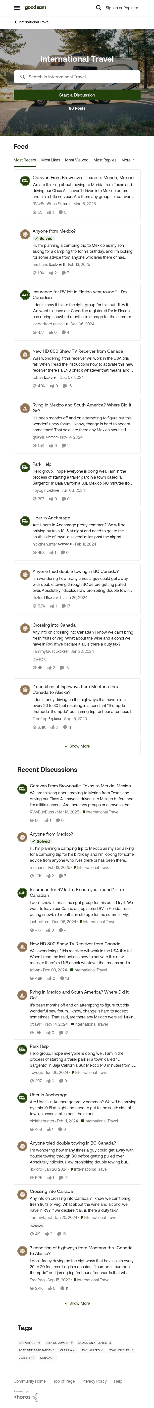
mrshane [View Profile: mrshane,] (38, 867)
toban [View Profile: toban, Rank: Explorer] (38, 377)
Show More (77, 746)
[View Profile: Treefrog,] (22, 1251)
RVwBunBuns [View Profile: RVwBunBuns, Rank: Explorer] (45, 203)
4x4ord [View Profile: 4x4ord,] (36, 1169)
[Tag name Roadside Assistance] (36, 1350)
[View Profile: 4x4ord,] (22, 1146)
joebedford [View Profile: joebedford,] (40, 921)
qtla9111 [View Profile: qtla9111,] (36, 1024)
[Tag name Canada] (40, 659)
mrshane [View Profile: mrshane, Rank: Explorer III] (40, 264)
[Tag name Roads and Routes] (94, 1343)
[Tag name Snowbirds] (29, 1343)
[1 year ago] (84, 204)
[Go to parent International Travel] (99, 812)
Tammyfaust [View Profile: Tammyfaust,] (41, 1217)
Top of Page (64, 1381)
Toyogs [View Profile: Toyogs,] (36, 1072)
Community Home (30, 1381)
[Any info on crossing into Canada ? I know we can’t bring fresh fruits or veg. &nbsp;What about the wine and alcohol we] (83, 638)
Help (118, 1381)
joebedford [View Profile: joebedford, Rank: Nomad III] (42, 324)
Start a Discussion (77, 95)
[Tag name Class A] (68, 1350)
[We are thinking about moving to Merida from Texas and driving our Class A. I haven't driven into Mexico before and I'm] (83, 191)
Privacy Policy (94, 1381)
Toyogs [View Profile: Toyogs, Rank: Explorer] (39, 490)
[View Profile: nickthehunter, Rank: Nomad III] (25, 521)
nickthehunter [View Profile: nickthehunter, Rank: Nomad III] (45, 544)
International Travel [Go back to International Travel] (31, 22)
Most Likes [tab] (50, 160)
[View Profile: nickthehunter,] (22, 1098)
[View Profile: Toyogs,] (22, 1050)
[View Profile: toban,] (22, 947)
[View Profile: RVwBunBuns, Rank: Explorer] (25, 181)
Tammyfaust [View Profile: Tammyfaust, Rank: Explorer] (44, 651)
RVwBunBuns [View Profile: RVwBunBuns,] (42, 812)
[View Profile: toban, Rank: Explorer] (25, 354)
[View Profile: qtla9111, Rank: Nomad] (25, 408)
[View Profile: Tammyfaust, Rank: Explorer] (25, 628)
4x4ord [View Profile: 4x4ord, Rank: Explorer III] (39, 598)
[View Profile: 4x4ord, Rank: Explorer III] (25, 575)
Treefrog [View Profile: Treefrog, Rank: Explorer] (40, 718)
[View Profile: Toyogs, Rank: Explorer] (25, 467)
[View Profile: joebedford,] (22, 893)
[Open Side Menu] (16, 7)
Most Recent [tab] (25, 160)
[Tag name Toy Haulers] (92, 1350)
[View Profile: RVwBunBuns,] (22, 789)
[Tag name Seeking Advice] (59, 1343)
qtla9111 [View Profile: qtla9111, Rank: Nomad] (39, 437)
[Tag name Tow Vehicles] (121, 1350)
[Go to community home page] (35, 7)
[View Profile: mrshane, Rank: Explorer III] (25, 234)
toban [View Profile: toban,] (35, 970)
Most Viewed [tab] (77, 160)
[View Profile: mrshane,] (22, 837)
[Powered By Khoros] (77, 1396)
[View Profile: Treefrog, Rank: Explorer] (25, 690)
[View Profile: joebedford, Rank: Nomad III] (25, 295)
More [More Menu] (127, 160)
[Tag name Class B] (26, 1357)
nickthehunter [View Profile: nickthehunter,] (42, 1121)
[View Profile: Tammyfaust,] (22, 1195)
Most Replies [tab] (105, 160)
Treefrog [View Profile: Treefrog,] (37, 1280)
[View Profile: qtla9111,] (22, 995)
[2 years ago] (72, 491)
